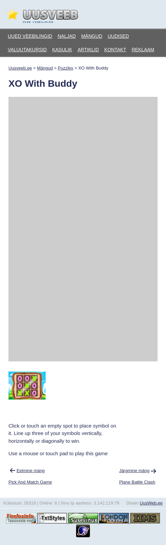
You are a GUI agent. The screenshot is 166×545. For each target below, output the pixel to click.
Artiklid (88, 49)
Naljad (66, 36)
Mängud (91, 36)
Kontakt (115, 49)
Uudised (118, 36)
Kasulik (62, 49)
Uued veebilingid (30, 36)
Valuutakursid (27, 49)
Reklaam (143, 49)
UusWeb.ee (151, 503)
